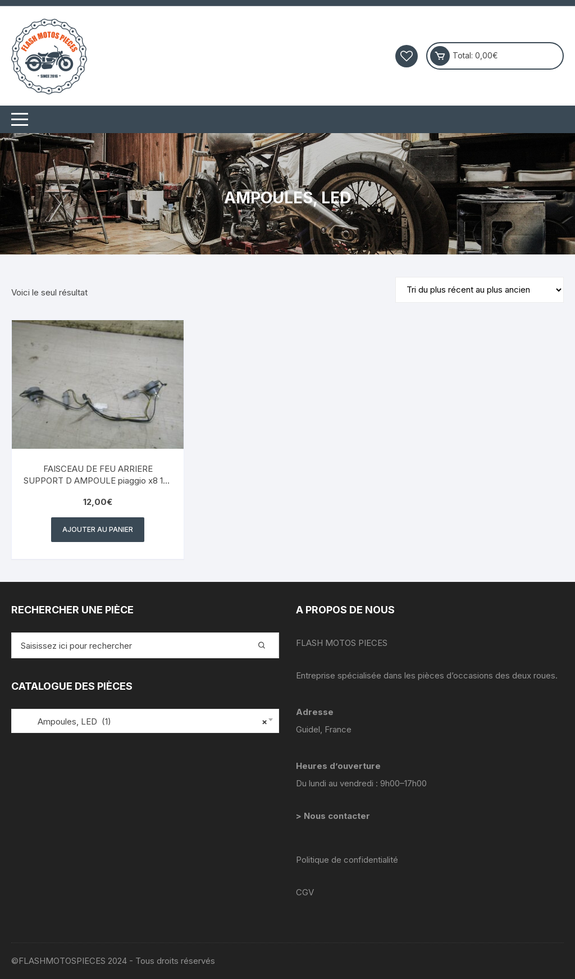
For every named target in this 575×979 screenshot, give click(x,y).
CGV (305, 892)
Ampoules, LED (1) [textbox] (142, 721)
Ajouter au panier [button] (97, 529)
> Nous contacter (334, 815)
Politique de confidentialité (347, 859)
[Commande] (479, 290)
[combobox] (145, 721)
